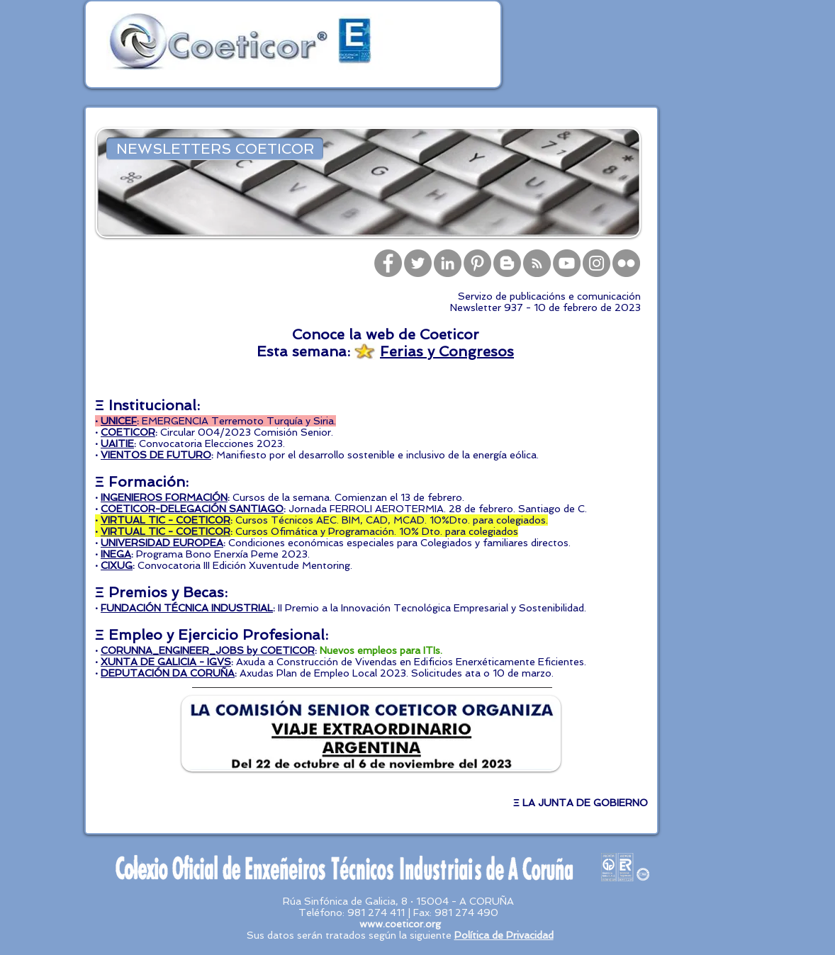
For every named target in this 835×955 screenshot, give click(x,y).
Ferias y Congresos (447, 351)
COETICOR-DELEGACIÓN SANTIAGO (192, 508)
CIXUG (117, 565)
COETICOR (128, 432)
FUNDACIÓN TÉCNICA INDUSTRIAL (187, 608)
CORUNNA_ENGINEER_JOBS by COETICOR (208, 650)
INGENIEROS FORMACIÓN (164, 497)
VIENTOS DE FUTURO (156, 454)
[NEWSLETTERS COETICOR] (214, 148)
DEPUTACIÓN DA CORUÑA (168, 673)
